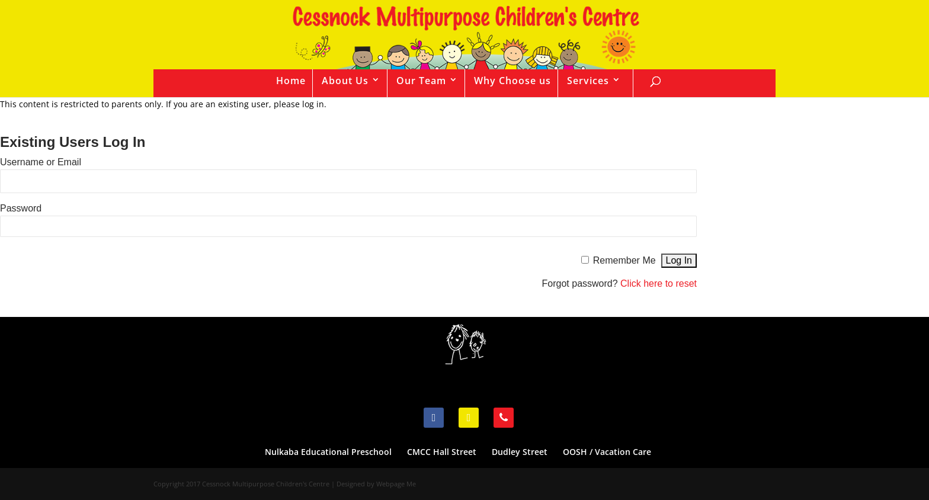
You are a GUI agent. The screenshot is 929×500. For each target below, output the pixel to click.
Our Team (421, 80)
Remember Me (624, 260)
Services (588, 80)
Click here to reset (658, 283)
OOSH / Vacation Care (607, 451)
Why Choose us (512, 80)
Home (291, 80)
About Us (345, 80)
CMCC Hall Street (441, 451)
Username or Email (40, 162)
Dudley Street (519, 451)
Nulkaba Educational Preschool (328, 451)
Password (20, 208)
